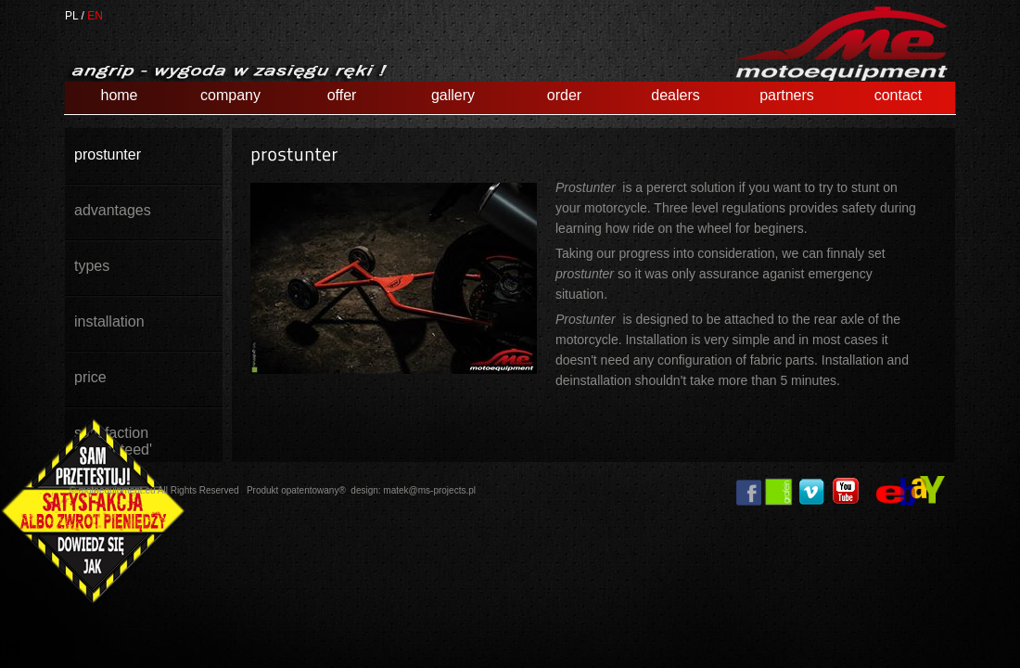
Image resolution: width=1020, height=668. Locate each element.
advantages (112, 210)
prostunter (107, 154)
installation (109, 321)
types (91, 266)
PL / (74, 15)
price (90, 377)
